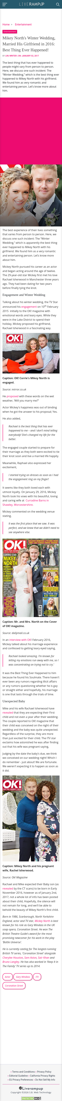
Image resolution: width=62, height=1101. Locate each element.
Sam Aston (30, 957)
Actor (7, 976)
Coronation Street (14, 985)
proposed (13, 396)
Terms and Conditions (23, 1071)
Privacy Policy (44, 1071)
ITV (37, 976)
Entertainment (23, 24)
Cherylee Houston (12, 957)
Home (6, 24)
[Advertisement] (31, 128)
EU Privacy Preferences (21, 1079)
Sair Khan (43, 957)
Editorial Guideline (18, 1075)
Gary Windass (23, 976)
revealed (7, 712)
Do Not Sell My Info (45, 1079)
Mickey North (42, 921)
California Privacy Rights (42, 1075)
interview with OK (20, 640)
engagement (29, 307)
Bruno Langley (10, 962)
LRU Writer (11, 56)
